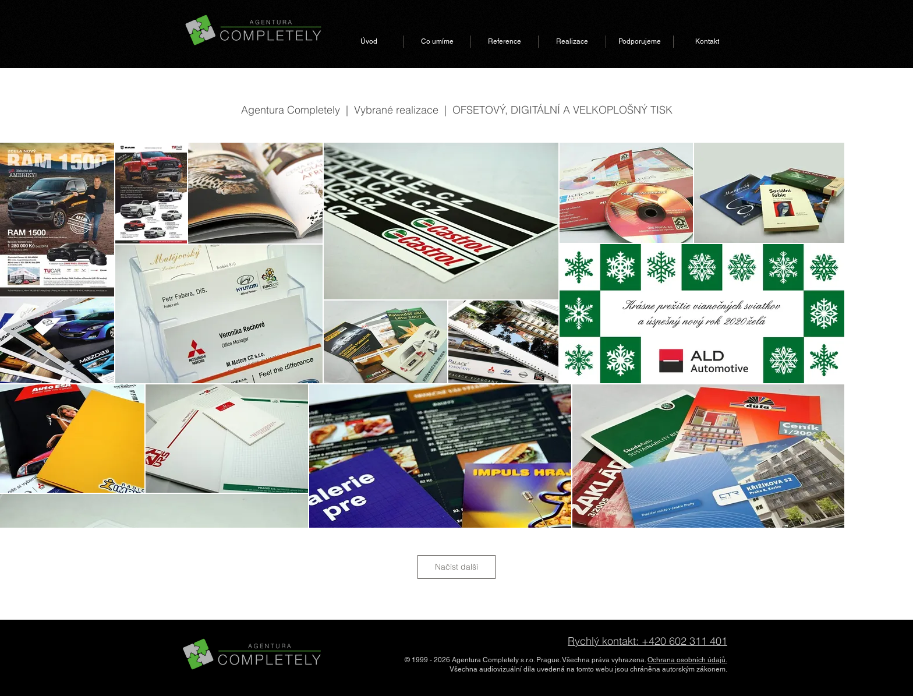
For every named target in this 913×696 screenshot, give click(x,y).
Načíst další (456, 566)
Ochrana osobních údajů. (687, 660)
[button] (437, 42)
